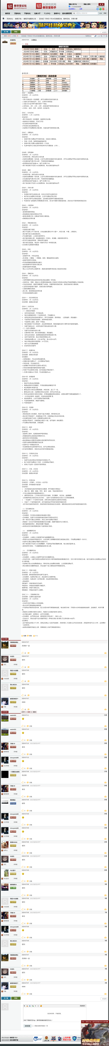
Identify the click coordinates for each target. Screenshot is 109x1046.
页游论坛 (17, 13)
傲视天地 (18, 19)
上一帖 (100, 36)
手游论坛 (27, 13)
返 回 (104, 32)
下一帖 (105, 36)
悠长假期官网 (67, 13)
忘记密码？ (72, 9)
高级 (105, 13)
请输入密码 (87, 4)
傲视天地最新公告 (30, 19)
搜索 (100, 13)
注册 (81, 9)
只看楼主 (34, 40)
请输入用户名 (73, 4)
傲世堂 (7, 13)
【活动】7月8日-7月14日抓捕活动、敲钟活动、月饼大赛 (57, 19)
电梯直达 (88, 36)
